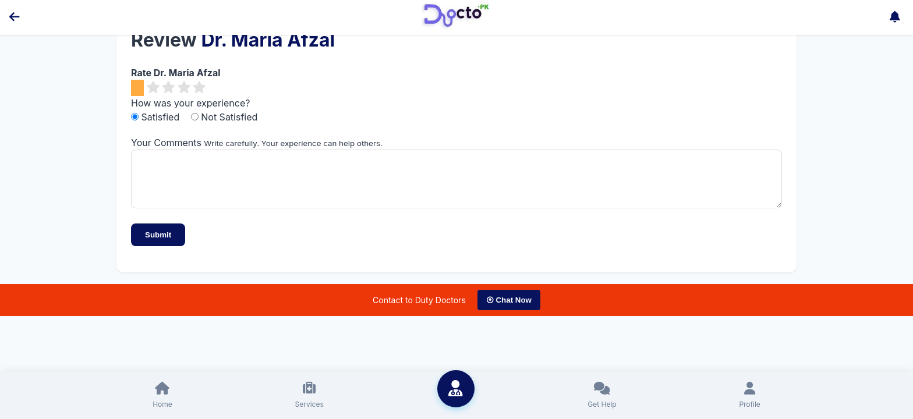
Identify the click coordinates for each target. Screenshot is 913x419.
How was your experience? (190, 103)
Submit (158, 243)
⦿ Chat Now (509, 308)
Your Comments (166, 142)
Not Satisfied (224, 117)
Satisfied (156, 117)
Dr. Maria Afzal (268, 40)
